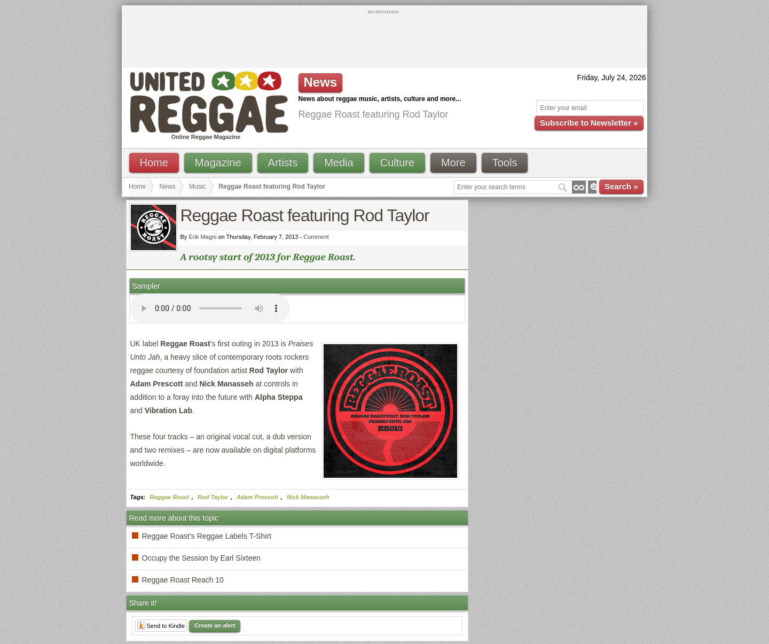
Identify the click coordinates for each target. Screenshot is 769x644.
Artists (283, 162)
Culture (397, 162)
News (168, 186)
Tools (504, 162)
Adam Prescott (257, 497)
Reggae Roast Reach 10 (183, 580)
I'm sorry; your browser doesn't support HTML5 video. (210, 308)
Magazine (218, 162)
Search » (621, 186)
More (453, 162)
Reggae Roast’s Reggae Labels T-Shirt (206, 536)
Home (154, 162)
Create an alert (214, 625)
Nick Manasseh (308, 497)
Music (197, 186)
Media (338, 162)
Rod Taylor (213, 497)
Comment (316, 237)
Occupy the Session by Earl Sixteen (201, 558)
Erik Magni (202, 237)
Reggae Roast (169, 497)
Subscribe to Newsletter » (589, 122)
